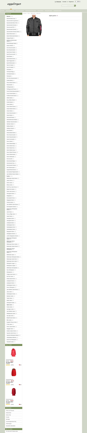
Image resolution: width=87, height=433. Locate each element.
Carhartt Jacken (10, 202)
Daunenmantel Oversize (11, 25)
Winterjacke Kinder (10, 302)
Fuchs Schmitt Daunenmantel (13, 91)
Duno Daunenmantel (11, 49)
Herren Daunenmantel (11, 137)
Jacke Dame (9, 211)
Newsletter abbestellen (10, 425)
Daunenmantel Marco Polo (30, 10)
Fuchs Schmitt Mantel (11, 93)
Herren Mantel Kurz (10, 147)
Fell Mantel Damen (10, 73)
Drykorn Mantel (10, 45)
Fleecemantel (9, 84)
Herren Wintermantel (11, 154)
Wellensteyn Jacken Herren (12, 246)
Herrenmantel (9, 158)
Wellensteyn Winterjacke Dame (13, 256)
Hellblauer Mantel (10, 128)
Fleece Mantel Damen (11, 82)
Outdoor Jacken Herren (11, 330)
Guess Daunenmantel (11, 113)
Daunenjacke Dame (57, 10)
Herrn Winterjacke (10, 269)
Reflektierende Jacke (11, 313)
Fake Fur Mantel (10, 65)
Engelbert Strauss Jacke (11, 322)
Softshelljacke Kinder (11, 293)
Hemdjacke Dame (10, 218)
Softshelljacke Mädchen (11, 337)
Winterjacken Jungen (11, 265)
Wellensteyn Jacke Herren (12, 178)
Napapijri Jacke (10, 328)
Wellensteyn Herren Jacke (12, 244)
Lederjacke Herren (10, 283)
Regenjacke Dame (10, 231)
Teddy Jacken (9, 298)
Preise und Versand (10, 410)
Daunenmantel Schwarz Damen (13, 31)
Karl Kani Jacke (10, 276)
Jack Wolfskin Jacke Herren (12, 289)
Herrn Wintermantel (10, 167)
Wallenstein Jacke (10, 254)
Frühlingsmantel (10, 86)
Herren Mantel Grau (11, 145)
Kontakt (7, 417)
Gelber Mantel (9, 97)
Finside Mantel (10, 80)
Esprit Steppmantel (10, 60)
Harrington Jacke (10, 309)
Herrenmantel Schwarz (11, 165)
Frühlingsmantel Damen (11, 89)
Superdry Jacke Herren (11, 333)
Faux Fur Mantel (10, 67)
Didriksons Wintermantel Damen (11, 41)
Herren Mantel (9, 141)
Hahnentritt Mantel (10, 117)
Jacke (29, 13)
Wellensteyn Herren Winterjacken (11, 249)
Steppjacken (9, 195)
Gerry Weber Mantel (11, 100)
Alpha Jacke (33, 13)
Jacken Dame (9, 216)
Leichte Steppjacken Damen (12, 235)
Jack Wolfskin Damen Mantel (12, 174)
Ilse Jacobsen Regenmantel (12, 171)
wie (20, 364)
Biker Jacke (9, 320)
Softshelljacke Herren (11, 285)
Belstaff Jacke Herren (11, 317)
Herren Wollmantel (10, 156)
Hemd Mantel (9, 130)
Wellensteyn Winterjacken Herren (12, 252)
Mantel (8, 16)
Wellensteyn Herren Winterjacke (11, 242)
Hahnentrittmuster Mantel (12, 119)
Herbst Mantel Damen (11, 132)
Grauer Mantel (9, 104)
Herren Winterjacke (10, 287)
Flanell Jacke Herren (11, 278)
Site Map (8, 419)
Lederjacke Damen (10, 280)
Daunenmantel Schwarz (11, 29)
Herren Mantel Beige (11, 143)
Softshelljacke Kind (10, 225)
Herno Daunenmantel (11, 134)
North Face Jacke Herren (12, 187)
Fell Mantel (9, 69)
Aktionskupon (8, 423)
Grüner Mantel (9, 110)
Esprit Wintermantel (11, 63)
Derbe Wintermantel (20, 10)
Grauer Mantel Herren (11, 108)
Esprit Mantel (9, 56)
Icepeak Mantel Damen (11, 169)
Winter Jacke (9, 300)
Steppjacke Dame (10, 200)
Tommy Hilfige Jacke (11, 214)
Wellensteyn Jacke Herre (12, 259)
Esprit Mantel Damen (11, 58)
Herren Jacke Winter (11, 326)
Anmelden (64, 1)
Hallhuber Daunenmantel (12, 121)
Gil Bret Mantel (10, 102)
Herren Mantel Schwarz (11, 152)
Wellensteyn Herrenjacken (12, 267)
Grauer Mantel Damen (11, 106)
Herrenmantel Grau (10, 163)
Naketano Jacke (10, 296)
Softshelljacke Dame (11, 229)
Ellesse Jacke (9, 184)
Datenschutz (8, 412)
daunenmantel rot (13, 353)
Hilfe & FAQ (8, 415)
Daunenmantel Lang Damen (12, 20)
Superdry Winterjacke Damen (13, 335)
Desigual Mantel (10, 38)
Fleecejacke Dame (48, 10)
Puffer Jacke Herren (11, 191)
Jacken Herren (40, 10)
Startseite (2, 10)
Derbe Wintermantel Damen (12, 35)
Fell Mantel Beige (10, 71)
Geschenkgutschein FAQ (11, 421)
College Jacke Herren (11, 274)
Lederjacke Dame (10, 222)
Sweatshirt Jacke (10, 341)
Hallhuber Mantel (10, 124)
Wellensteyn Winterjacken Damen (12, 209)
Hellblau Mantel (10, 126)
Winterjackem (9, 272)
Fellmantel (9, 76)
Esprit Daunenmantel (11, 54)
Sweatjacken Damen (11, 233)
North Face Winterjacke (11, 339)
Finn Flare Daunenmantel (12, 78)
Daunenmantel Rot (10, 27)
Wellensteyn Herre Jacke (12, 261)
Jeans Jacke (9, 291)
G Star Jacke (9, 324)
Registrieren (71, 1)
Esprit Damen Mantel (11, 52)
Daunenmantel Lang (10, 10)
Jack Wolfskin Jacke (11, 311)
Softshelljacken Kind (11, 227)
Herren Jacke (9, 182)
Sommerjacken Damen (11, 206)
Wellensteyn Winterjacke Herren (12, 238)
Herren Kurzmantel (10, 139)
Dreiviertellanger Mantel (11, 43)
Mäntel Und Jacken (10, 189)
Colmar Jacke (9, 307)
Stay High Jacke (10, 315)
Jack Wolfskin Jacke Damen (12, 204)
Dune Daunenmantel (11, 47)
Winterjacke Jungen (11, 263)
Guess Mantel (9, 115)
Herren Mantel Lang (11, 150)
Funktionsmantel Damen (11, 95)
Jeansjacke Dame (10, 220)
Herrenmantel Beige (11, 161)
